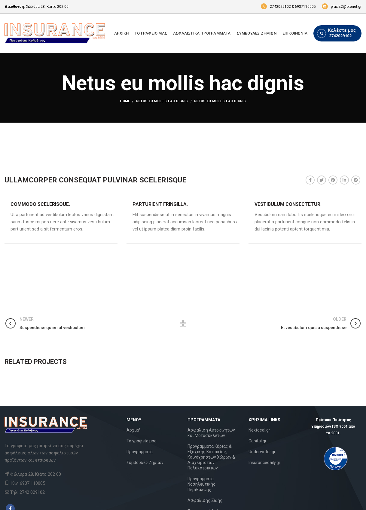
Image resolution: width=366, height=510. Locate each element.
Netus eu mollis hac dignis (162, 101)
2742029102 (276, 7)
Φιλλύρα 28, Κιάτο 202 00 (47, 7)
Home (125, 101)
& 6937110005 (304, 7)
